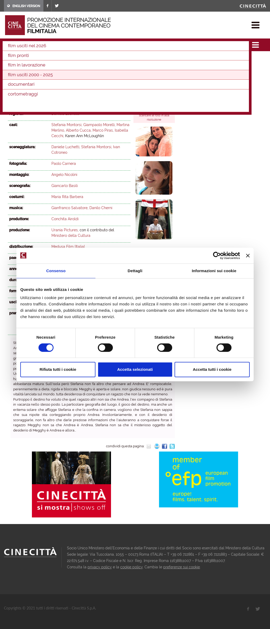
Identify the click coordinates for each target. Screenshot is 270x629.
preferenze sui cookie (181, 567)
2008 (46, 66)
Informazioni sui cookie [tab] (214, 270)
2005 (82, 66)
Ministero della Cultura (70, 235)
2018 (92, 58)
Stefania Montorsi (66, 125)
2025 (13, 58)
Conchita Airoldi (65, 219)
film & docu (27, 43)
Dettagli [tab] (135, 270)
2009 (35, 66)
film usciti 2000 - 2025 (61, 43)
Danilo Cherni (100, 208)
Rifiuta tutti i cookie (58, 369)
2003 (88, 43)
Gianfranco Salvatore (69, 208)
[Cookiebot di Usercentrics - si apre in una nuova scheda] (217, 256)
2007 (58, 66)
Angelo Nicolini (64, 174)
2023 (35, 58)
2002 (116, 66)
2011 (13, 66)
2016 (114, 58)
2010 (24, 66)
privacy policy (100, 567)
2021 (58, 58)
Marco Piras (103, 130)
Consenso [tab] (55, 270)
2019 (81, 58)
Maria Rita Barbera (67, 197)
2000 (139, 66)
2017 (103, 58)
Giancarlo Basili (64, 186)
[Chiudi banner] (248, 255)
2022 (47, 58)
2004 (93, 66)
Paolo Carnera (63, 163)
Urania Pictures (64, 230)
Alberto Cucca (78, 130)
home (9, 43)
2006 (70, 66)
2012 (159, 58)
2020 (69, 58)
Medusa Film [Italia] (68, 246)
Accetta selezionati (135, 369)
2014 (136, 58)
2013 (147, 58)
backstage (147, 101)
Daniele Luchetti (65, 114)
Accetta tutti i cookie (212, 369)
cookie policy (131, 567)
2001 (128, 66)
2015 (125, 58)
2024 (24, 58)
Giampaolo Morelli (99, 125)
